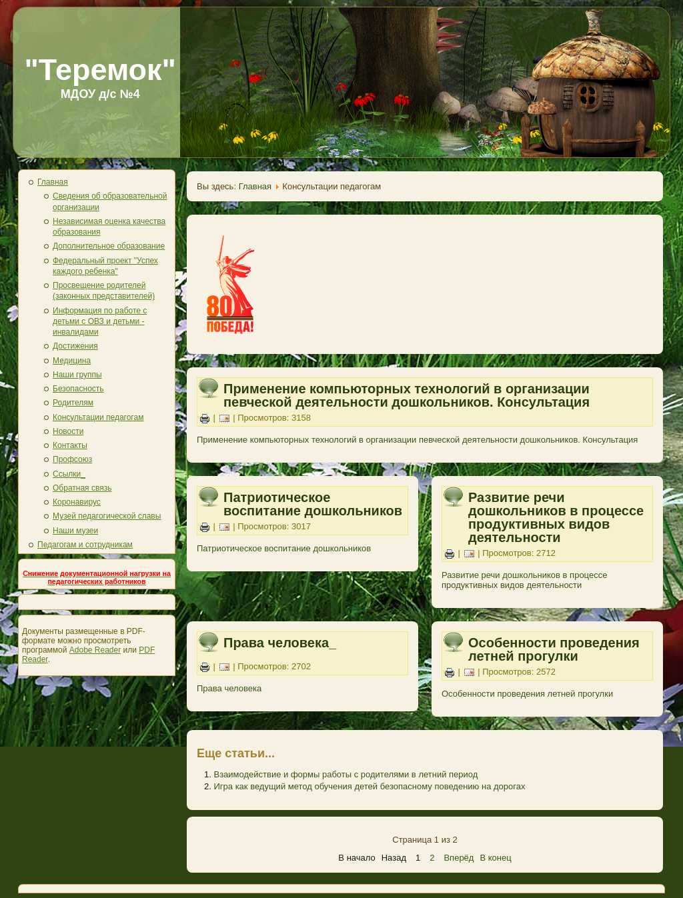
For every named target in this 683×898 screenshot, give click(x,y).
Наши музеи (75, 530)
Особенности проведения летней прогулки (554, 649)
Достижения (75, 346)
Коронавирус (77, 502)
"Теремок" (100, 70)
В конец (495, 858)
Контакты (70, 445)
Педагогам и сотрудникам (85, 544)
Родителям (73, 402)
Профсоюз (72, 459)
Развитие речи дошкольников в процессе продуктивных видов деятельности (556, 517)
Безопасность (78, 388)
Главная (52, 182)
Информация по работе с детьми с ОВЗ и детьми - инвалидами (100, 321)
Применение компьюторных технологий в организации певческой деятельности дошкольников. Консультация (406, 395)
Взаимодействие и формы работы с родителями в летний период (345, 774)
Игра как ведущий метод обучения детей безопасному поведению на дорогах (369, 786)
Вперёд (459, 858)
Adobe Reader (95, 650)
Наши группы (77, 374)
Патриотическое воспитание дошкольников (312, 504)
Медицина (72, 360)
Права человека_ (279, 642)
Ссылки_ (69, 474)
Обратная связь (82, 488)
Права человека (229, 688)
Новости (68, 431)
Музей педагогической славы (107, 516)
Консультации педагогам (98, 417)
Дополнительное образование (109, 246)
